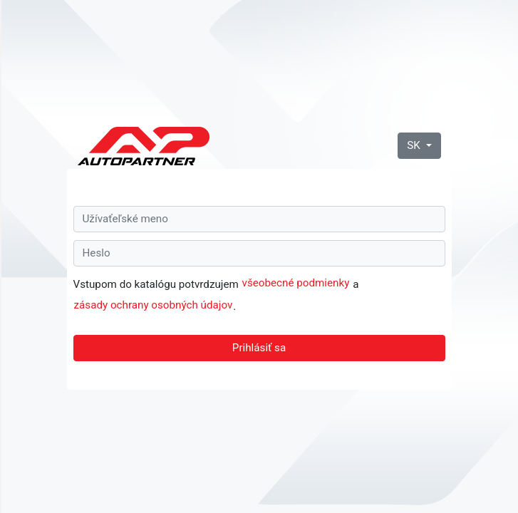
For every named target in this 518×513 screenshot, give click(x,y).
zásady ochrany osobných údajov (153, 305)
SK (415, 145)
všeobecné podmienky (296, 282)
